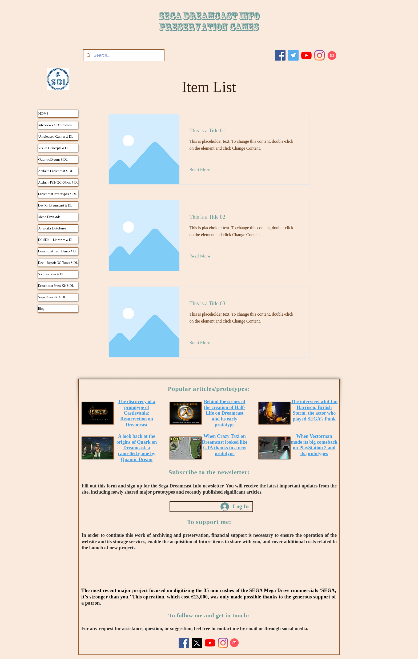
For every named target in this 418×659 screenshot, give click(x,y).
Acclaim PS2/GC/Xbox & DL (58, 182)
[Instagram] (319, 55)
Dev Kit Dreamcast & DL (55, 205)
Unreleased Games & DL (55, 136)
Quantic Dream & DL (53, 159)
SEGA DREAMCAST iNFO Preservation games (208, 21)
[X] (197, 643)
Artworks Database (52, 228)
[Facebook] (280, 55)
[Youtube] (306, 55)
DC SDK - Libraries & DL (55, 240)
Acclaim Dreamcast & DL (55, 171)
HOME (43, 114)
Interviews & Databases (54, 125)
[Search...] (123, 55)
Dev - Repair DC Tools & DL (58, 263)
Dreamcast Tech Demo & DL (58, 251)
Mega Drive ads (49, 217)
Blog (41, 309)
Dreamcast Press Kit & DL (56, 286)
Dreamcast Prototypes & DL (57, 194)
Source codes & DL (51, 274)
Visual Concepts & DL (53, 148)
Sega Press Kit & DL (52, 297)
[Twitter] (293, 55)
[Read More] (204, 170)
